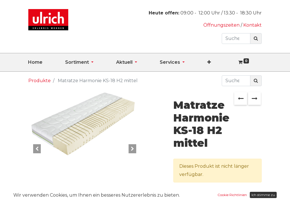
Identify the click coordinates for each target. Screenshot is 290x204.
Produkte (39, 80)
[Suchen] (256, 38)
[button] (220, 62)
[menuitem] (46, 62)
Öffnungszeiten (222, 25)
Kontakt (252, 25)
